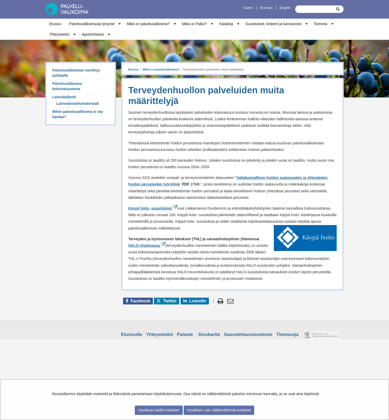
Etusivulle (131, 334)
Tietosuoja (287, 334)
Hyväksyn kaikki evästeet (158, 410)
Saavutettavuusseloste (248, 334)
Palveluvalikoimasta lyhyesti (92, 24)
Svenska (266, 8)
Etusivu (55, 24)
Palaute (185, 334)
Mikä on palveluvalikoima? (148, 24)
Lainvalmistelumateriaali (77, 103)
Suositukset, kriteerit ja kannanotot (273, 24)
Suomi (248, 8)
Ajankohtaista (93, 34)
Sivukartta (209, 334)
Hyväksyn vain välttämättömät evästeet (219, 410)
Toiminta (320, 24)
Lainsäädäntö (64, 97)
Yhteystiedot (59, 34)
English (285, 8)
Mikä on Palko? (194, 24)
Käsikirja (226, 24)
